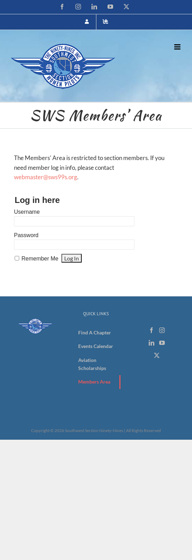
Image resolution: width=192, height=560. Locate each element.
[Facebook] (151, 330)
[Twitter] (157, 355)
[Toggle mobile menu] (178, 47)
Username (27, 212)
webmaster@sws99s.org (45, 177)
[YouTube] (162, 343)
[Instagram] (162, 330)
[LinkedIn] (151, 343)
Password (26, 235)
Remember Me (39, 259)
